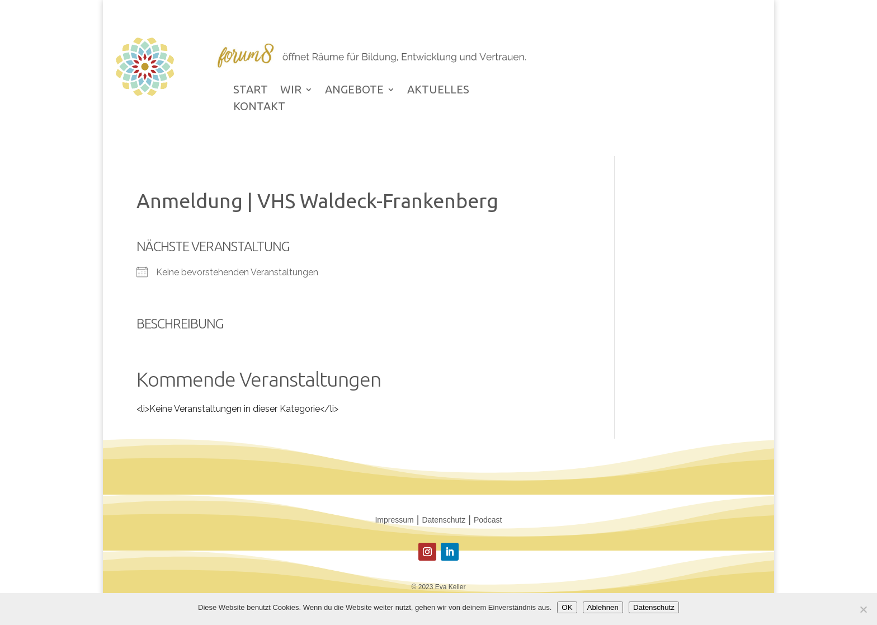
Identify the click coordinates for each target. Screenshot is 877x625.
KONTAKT (259, 107)
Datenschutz (443, 519)
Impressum (394, 519)
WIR (290, 91)
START (250, 91)
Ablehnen (603, 607)
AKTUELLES (438, 91)
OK (567, 607)
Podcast (488, 519)
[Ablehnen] (863, 609)
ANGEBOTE (354, 91)
